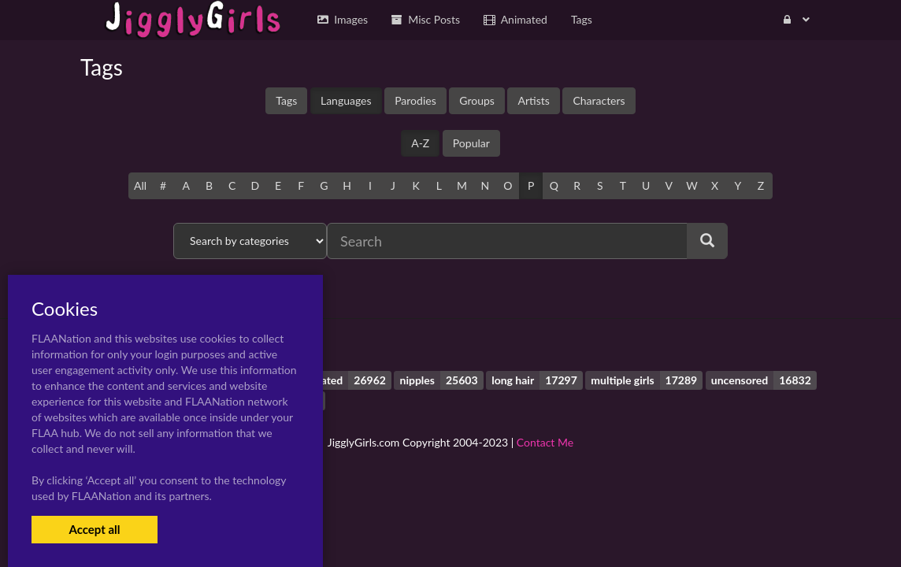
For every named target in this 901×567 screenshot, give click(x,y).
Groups (477, 100)
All (140, 185)
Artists (533, 100)
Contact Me (545, 442)
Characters (599, 100)
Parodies (415, 100)
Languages (346, 100)
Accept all (94, 529)
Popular (471, 143)
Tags (286, 100)
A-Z (420, 143)
